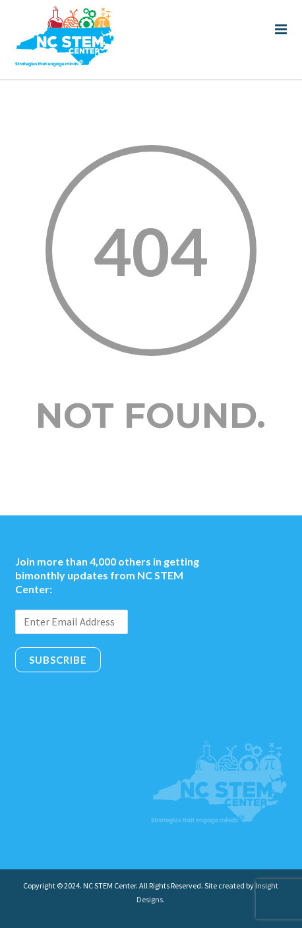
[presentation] (115, 701)
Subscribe (58, 660)
